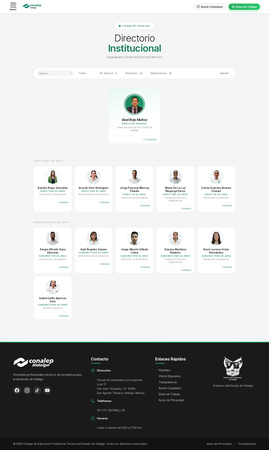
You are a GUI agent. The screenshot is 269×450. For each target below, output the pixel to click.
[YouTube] (47, 390)
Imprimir (224, 73)
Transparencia (168, 382)
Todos (85, 73)
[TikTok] (37, 390)
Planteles (164, 370)
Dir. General (109, 73)
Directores (134, 73)
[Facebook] (17, 390)
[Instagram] (27, 390)
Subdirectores (161, 73)
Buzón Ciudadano (170, 388)
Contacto (150, 139)
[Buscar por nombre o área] (55, 73)
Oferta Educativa (169, 376)
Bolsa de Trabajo (169, 394)
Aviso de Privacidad (171, 400)
